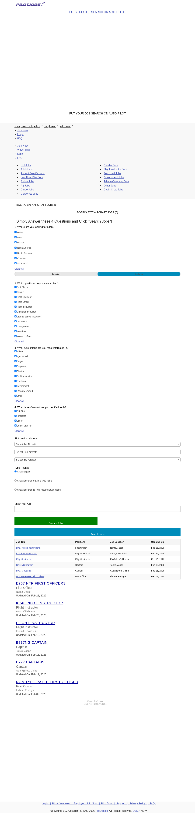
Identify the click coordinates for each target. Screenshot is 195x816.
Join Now (22, 130)
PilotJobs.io (101, 810)
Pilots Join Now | (63, 803)
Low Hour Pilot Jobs (32, 177)
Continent (139, 274)
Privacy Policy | (139, 803)
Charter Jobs (111, 165)
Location (56, 274)
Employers (52, 126)
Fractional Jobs (112, 173)
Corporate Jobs (29, 193)
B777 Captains (23, 570)
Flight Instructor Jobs (115, 169)
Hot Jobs (26, 165)
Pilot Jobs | (108, 803)
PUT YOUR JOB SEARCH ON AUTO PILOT (97, 12)
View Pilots (23, 149)
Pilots (39, 126)
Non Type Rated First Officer (30, 576)
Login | (47, 803)
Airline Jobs (27, 181)
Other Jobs (110, 185)
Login (20, 134)
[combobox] (97, 444)
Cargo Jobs (27, 189)
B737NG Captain (24, 565)
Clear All (19, 268)
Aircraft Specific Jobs (33, 173)
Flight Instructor (23, 559)
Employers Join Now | (87, 803)
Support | (122, 803)
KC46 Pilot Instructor (26, 553)
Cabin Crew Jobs (113, 189)
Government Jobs (114, 177)
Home (17, 126)
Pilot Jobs (67, 126)
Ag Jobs (25, 185)
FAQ (19, 138)
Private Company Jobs (116, 181)
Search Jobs (27, 126)
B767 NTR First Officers (28, 548)
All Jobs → (27, 169)
